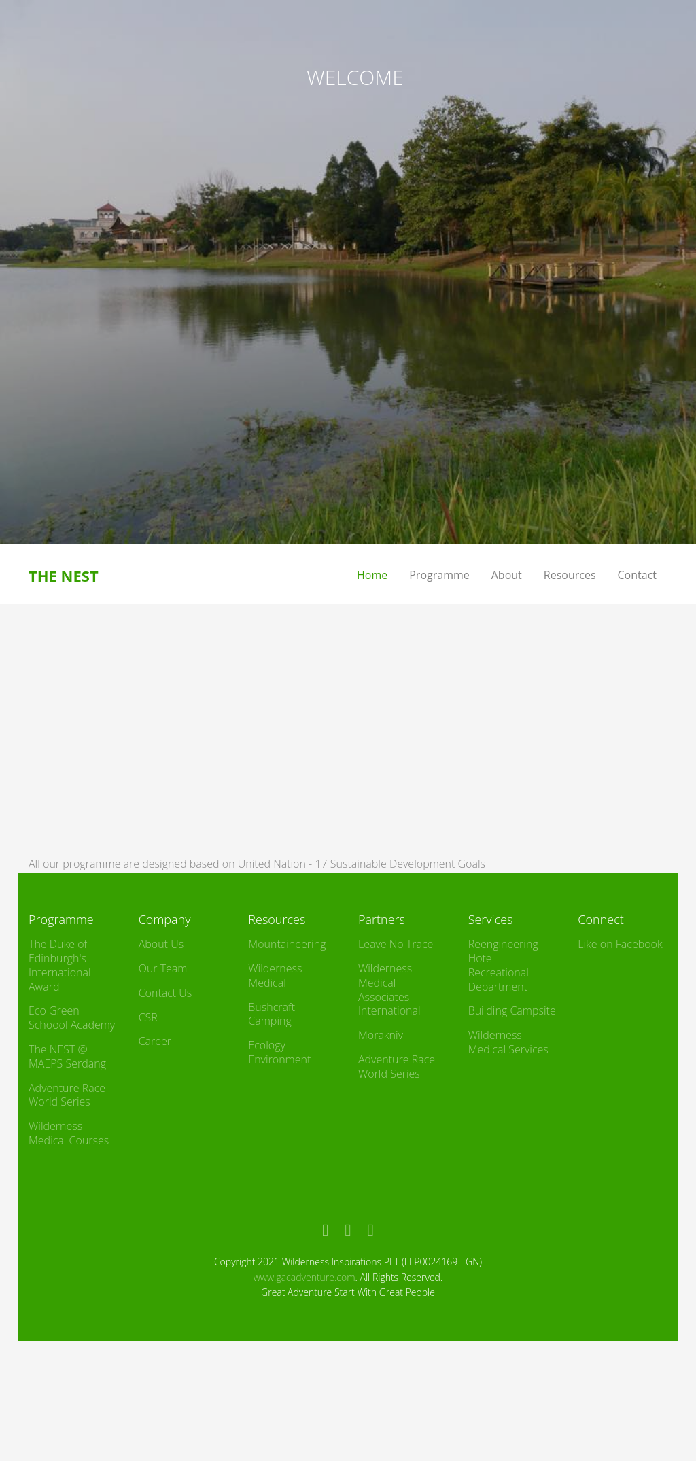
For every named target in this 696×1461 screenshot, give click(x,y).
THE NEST (64, 575)
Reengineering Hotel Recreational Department (503, 964)
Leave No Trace (395, 943)
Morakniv (380, 1034)
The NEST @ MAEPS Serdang (67, 1056)
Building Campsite (512, 1010)
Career (155, 1041)
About (506, 574)
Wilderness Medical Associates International (389, 989)
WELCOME (355, 77)
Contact (637, 574)
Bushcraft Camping (271, 1014)
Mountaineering (287, 943)
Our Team (163, 968)
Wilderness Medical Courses (69, 1133)
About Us (161, 943)
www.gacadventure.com (304, 1277)
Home (372, 574)
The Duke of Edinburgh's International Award (60, 964)
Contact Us (165, 992)
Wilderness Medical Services (508, 1042)
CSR (148, 1017)
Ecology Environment (279, 1052)
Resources (570, 574)
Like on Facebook (620, 943)
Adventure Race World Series (67, 1095)
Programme (439, 574)
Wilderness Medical (275, 975)
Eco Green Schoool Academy (72, 1017)
